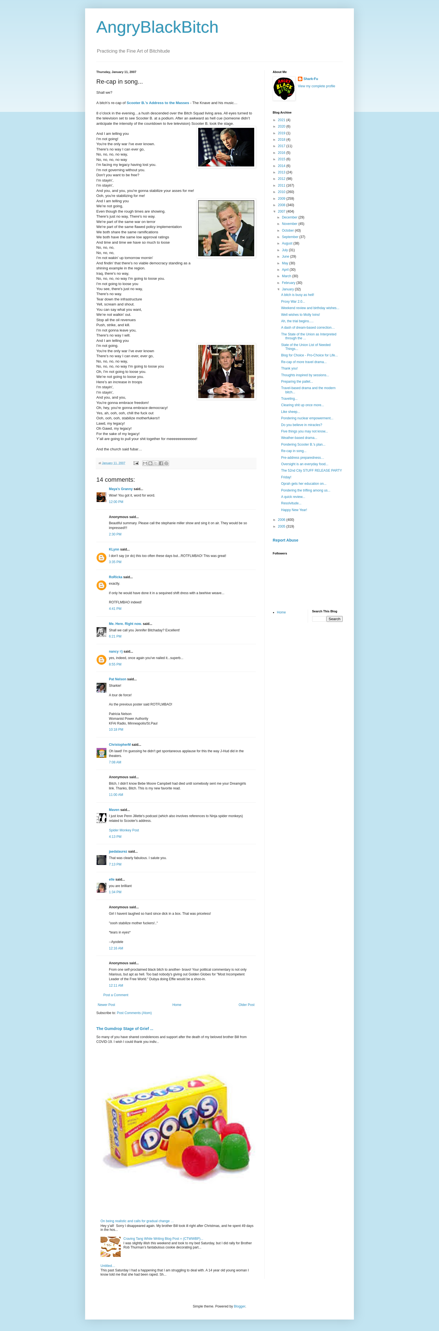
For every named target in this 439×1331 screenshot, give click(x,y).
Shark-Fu (310, 79)
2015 (282, 159)
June (286, 256)
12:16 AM (116, 948)
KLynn (114, 549)
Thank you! (289, 368)
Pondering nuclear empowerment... (307, 418)
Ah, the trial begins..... (297, 321)
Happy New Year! (294, 510)
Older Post (246, 1005)
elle (112, 879)
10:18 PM (116, 730)
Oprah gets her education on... (303, 484)
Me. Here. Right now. (125, 624)
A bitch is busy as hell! (297, 295)
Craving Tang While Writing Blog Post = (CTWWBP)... (163, 1239)
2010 (282, 192)
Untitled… (108, 1266)
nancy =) (116, 651)
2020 (282, 126)
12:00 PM (116, 502)
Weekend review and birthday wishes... (310, 308)
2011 (282, 185)
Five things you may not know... (304, 431)
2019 (282, 133)
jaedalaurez (118, 851)
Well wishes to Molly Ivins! (300, 315)
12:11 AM (116, 985)
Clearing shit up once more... (302, 405)
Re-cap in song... (294, 451)
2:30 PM (115, 534)
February (289, 283)
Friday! (286, 477)
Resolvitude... (291, 503)
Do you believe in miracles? (301, 425)
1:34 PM (115, 892)
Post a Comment (115, 995)
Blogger (239, 1306)
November (290, 224)
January (288, 289)
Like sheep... (290, 412)
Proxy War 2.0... (293, 302)
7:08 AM (115, 762)
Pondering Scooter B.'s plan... (303, 444)
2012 (282, 179)
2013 (282, 172)
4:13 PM (115, 837)
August (287, 243)
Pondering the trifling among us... (305, 490)
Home (176, 1005)
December (290, 217)
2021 (282, 120)
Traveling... (289, 399)
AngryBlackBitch (157, 27)
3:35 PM (115, 562)
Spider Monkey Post (124, 830)
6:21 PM (115, 636)
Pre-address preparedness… (302, 458)
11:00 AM (116, 795)
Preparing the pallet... (297, 382)
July (285, 250)
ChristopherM (120, 745)
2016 (282, 153)
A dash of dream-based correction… (308, 328)
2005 (282, 526)
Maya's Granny (121, 489)
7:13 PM (115, 864)
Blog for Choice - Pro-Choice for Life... (309, 355)
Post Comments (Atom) (134, 1013)
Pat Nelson (117, 679)
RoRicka (115, 577)
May (285, 263)
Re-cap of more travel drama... (304, 362)
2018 (282, 140)
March (287, 276)
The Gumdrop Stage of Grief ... (124, 1028)
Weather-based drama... (299, 438)
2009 (282, 199)
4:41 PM (115, 609)
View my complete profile (316, 86)
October (288, 230)
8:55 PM (115, 664)
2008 (282, 205)
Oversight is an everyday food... (304, 464)
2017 (282, 146)
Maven (114, 810)
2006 (282, 520)
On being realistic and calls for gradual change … (137, 1221)
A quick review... (293, 497)
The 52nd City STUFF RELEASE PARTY (311, 470)
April (285, 270)
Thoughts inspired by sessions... (305, 375)
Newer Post (106, 1005)
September (290, 237)
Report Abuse (285, 540)
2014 (282, 166)
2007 (282, 211)
